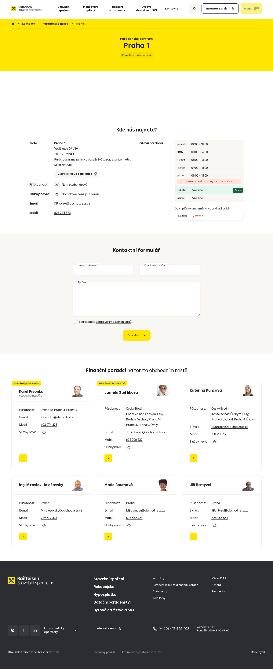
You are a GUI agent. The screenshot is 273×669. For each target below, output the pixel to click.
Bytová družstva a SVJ (146, 9)
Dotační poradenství (117, 9)
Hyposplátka (105, 594)
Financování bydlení (90, 9)
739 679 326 (49, 518)
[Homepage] (32, 583)
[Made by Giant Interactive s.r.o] (258, 652)
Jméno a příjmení (87, 265)
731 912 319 (218, 434)
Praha (80, 23)
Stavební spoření (64, 9)
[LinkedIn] (35, 630)
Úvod (12, 23)
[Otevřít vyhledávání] (194, 9)
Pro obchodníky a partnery (54, 630)
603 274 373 (62, 213)
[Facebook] (24, 630)
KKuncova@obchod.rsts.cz (229, 427)
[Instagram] (13, 630)
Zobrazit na (77, 174)
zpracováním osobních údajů (113, 321)
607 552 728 (134, 518)
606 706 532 (134, 440)
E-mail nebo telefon (154, 265)
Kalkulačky (159, 598)
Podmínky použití (104, 652)
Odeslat (133, 335)
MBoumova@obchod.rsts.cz (145, 510)
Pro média (218, 591)
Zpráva (82, 282)
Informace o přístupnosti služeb (142, 652)
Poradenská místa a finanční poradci (175, 585)
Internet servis (220, 9)
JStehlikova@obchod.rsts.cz (145, 432)
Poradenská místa (55, 23)
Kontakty (171, 9)
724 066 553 (219, 518)
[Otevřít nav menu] (251, 9)
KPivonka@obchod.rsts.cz (72, 203)
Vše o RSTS (219, 578)
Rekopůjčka (104, 586)
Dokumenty (160, 591)
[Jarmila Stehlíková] (136, 425)
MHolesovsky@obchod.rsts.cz (61, 510)
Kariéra (216, 585)
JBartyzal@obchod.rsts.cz (229, 510)
